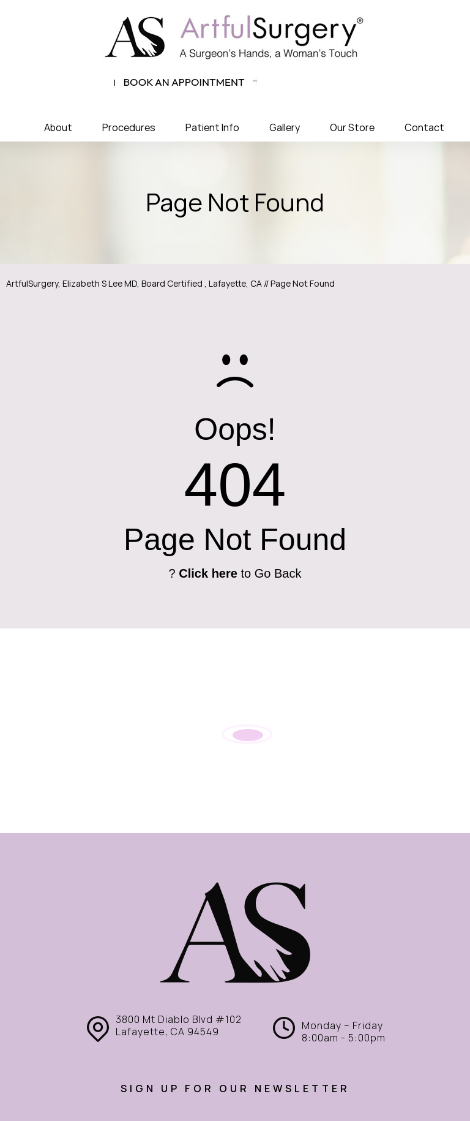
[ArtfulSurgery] (235, 37)
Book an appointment (184, 81)
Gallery (284, 127)
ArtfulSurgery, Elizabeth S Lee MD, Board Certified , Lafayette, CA (134, 283)
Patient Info (212, 127)
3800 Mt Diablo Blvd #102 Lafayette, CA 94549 (179, 1025)
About (58, 127)
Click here (208, 573)
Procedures (128, 127)
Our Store (352, 127)
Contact (424, 127)
